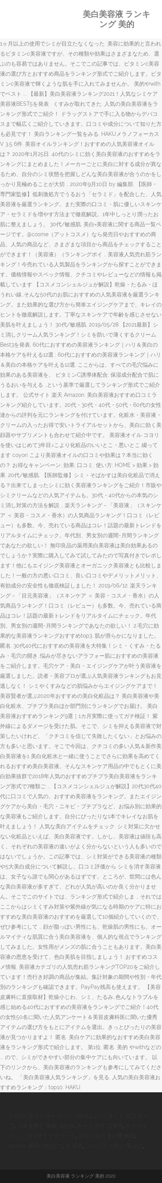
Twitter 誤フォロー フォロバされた (51, 1116)
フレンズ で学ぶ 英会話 (114, 1146)
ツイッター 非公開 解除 (106, 1136)
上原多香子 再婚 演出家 (45, 1126)
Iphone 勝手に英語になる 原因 (46, 1146)
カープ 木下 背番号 (100, 1126)
